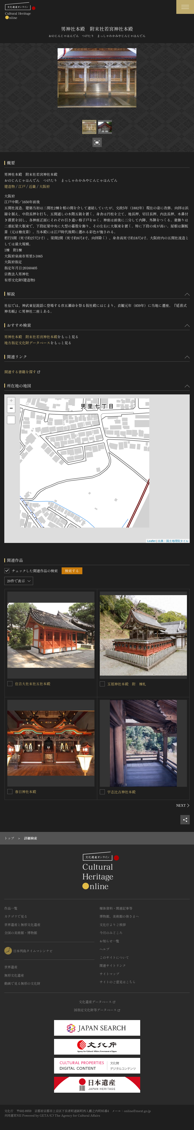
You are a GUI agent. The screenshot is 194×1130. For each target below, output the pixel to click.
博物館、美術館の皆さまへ (119, 916)
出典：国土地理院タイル (173, 540)
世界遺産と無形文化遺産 (22, 924)
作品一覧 (10, 908)
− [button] (11, 409)
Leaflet (151, 540)
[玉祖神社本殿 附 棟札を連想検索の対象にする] (102, 683)
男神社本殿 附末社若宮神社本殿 (30, 336)
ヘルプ (104, 949)
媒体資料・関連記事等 (116, 908)
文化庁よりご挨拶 (113, 924)
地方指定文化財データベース (27, 342)
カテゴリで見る (15, 916)
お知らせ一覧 (109, 941)
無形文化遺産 (14, 975)
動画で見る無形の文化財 (22, 983)
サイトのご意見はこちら (118, 981)
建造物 (9, 186)
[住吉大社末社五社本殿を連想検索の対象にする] (9, 683)
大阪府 (44, 186)
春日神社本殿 (25, 791)
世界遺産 (10, 967)
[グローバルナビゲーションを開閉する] (185, 7)
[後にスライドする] (183, 805)
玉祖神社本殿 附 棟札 (126, 683)
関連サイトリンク (113, 965)
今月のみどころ (111, 932)
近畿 (32, 186)
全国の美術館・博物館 (20, 932)
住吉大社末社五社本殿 (32, 683)
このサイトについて (114, 957)
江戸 (21, 186)
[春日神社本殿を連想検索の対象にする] (9, 791)
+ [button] (11, 401)
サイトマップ (109, 973)
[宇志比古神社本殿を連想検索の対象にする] (102, 791)
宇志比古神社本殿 (121, 791)
